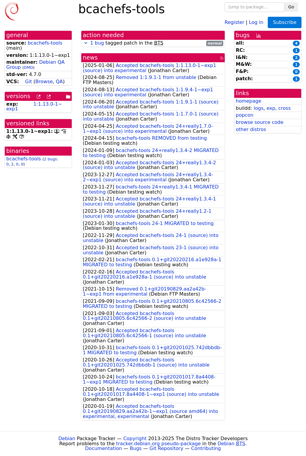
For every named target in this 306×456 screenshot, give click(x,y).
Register (234, 22)
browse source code (259, 122)
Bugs (136, 448)
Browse (44, 81)
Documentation (103, 448)
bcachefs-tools (45, 43)
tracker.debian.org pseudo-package (158, 443)
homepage (248, 101)
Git (28, 81)
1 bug (97, 43)
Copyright (134, 438)
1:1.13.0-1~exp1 (34, 106)
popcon (244, 115)
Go (291, 6)
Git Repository (166, 448)
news (90, 57)
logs (259, 108)
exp (271, 108)
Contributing (206, 448)
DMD (28, 67)
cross (284, 108)
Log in (256, 22)
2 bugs (50, 159)
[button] (85, 43)
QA (59, 81)
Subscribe (284, 22)
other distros (251, 129)
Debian (66, 438)
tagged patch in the (153, 43)
